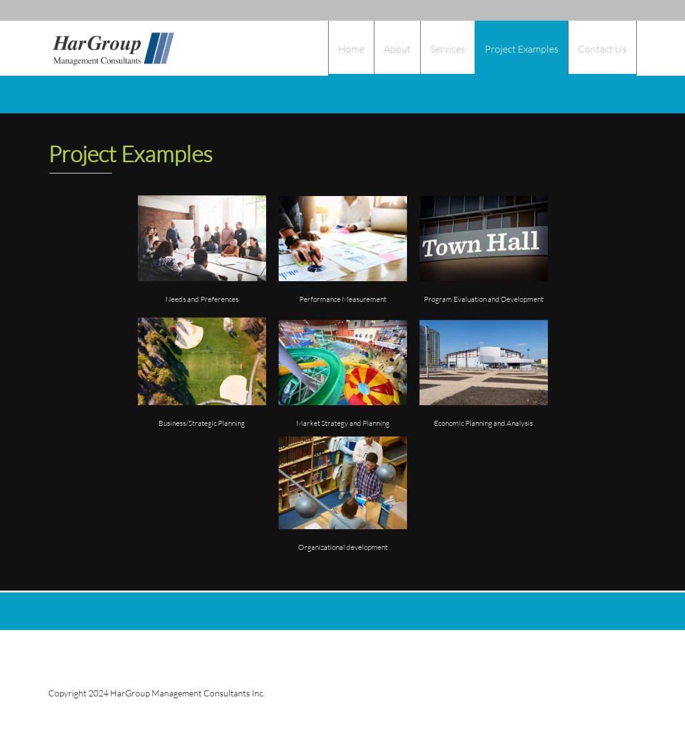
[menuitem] (351, 48)
